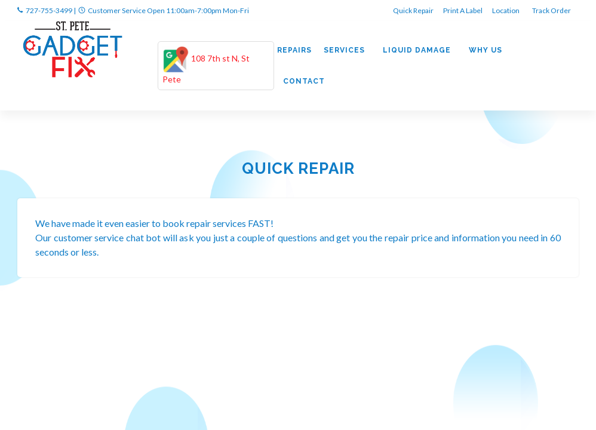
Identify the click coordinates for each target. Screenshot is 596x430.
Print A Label (463, 10)
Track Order (552, 10)
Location (506, 10)
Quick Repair (413, 10)
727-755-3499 (49, 10)
